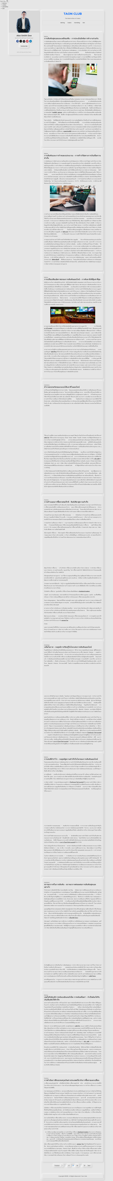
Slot (3, 9)
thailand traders (84, 592)
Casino (4, 6)
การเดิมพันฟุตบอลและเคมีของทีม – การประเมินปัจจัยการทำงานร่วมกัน (71, 40)
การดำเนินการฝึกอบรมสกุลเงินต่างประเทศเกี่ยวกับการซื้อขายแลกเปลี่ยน (71, 1081)
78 (84, 1167)
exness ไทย (65, 622)
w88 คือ (77, 1027)
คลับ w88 (86, 1043)
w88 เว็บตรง (92, 977)
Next (89, 1167)
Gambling (5, 8)
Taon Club (73, 15)
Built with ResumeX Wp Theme (24, 53)
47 (69, 1167)
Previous (57, 1167)
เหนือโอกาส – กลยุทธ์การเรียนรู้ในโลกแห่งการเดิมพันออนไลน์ (68, 648)
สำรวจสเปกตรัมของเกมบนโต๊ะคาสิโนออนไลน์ (62, 388)
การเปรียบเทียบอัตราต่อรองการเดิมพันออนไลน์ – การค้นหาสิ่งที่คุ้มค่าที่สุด (72, 281)
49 (77, 1167)
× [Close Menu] (7, 1)
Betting (4, 4)
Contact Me (24, 47)
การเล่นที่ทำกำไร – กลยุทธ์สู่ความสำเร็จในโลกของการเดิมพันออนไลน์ (71, 760)
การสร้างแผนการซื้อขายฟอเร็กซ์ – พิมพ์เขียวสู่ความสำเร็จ (66, 503)
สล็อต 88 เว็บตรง (73, 919)
